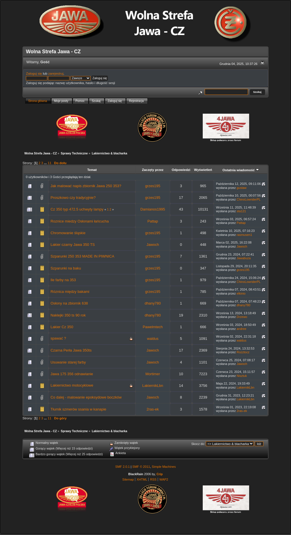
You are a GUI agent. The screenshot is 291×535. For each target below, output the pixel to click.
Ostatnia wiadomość (240, 170)
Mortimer (153, 374)
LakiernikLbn (152, 385)
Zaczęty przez (152, 169)
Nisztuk (242, 375)
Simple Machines (164, 466)
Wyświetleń (203, 169)
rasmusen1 (244, 234)
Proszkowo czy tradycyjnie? (73, 197)
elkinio (241, 293)
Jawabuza (244, 258)
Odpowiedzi (181, 169)
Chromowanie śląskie (67, 233)
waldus (152, 338)
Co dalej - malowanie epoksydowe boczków (86, 397)
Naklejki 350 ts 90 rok (67, 315)
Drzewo (242, 316)
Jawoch (152, 244)
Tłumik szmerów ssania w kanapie (78, 409)
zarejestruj (55, 73)
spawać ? (58, 338)
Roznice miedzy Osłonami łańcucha (79, 221)
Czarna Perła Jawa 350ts (70, 350)
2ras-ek (153, 409)
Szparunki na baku (65, 268)
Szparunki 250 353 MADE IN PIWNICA (82, 256)
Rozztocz (243, 352)
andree (241, 328)
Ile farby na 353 (63, 280)
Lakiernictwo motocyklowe (71, 385)
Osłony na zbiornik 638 (69, 303)
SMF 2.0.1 (122, 466)
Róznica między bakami (69, 291)
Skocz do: (198, 444)
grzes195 (152, 186)
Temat (92, 169)
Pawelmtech (153, 327)
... (46, 163)
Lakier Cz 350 (61, 327)
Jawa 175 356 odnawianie (71, 374)
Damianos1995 (152, 209)
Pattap (152, 221)
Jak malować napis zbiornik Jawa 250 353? (85, 186)
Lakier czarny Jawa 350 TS (72, 244)
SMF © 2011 (141, 466)
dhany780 (153, 303)
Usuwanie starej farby (68, 362)
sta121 (241, 211)
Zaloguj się (34, 73)
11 (49, 163)
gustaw (242, 187)
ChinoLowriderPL (249, 199)
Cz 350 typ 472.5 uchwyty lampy (76, 209)
